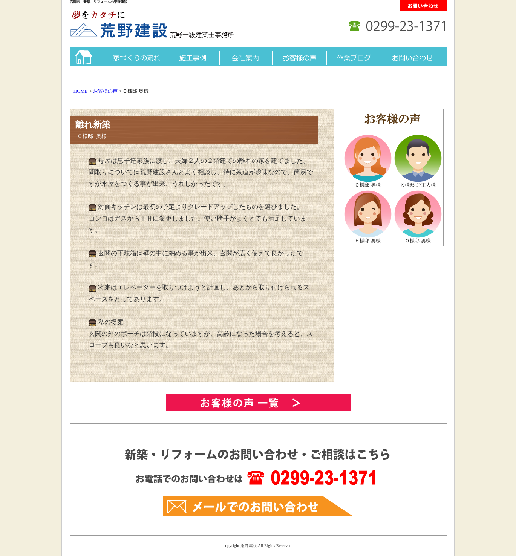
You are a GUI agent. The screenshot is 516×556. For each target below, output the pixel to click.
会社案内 (245, 56)
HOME (80, 91)
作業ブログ (353, 56)
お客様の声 (299, 56)
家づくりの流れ (136, 56)
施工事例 (194, 56)
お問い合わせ (414, 56)
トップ (86, 56)
